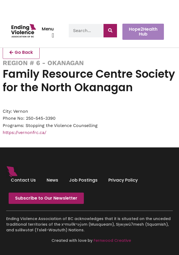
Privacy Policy (123, 180)
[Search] (110, 30)
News (52, 180)
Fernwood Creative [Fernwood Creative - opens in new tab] (112, 240)
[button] (53, 35)
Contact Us (23, 180)
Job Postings (83, 180)
